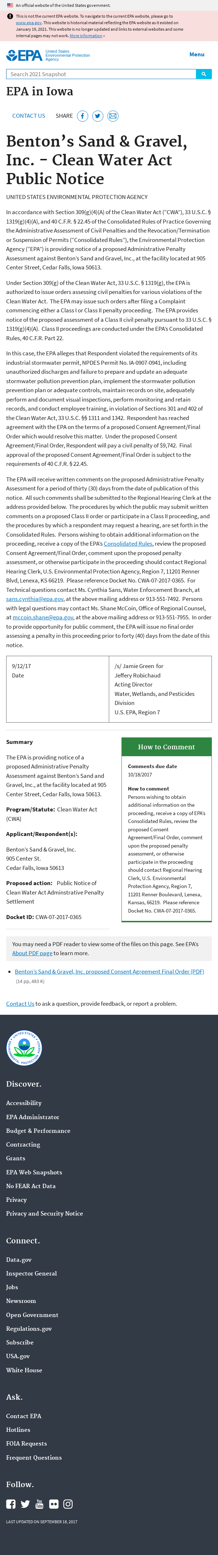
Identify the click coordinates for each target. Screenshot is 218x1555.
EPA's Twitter (25, 1504)
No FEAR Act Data (31, 1186)
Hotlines (18, 1430)
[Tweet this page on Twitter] (97, 116)
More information (86, 35)
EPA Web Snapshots (34, 1173)
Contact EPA (23, 1416)
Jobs (12, 1288)
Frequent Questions (34, 1458)
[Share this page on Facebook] (82, 116)
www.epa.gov (29, 22)
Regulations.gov (29, 1329)
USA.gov (18, 1356)
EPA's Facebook (11, 1504)
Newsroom (21, 1301)
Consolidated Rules (128, 543)
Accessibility (24, 1103)
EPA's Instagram (68, 1504)
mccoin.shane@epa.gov (43, 617)
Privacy (16, 1200)
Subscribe (20, 1343)
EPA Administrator (32, 1117)
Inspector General (31, 1274)
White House (24, 1371)
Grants (15, 1159)
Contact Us (28, 116)
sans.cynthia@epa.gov (34, 599)
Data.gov (18, 1260)
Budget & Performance (38, 1131)
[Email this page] (113, 116)
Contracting (23, 1145)
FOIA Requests (26, 1444)
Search (204, 74)
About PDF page (32, 953)
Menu (197, 54)
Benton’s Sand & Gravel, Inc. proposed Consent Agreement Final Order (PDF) (109, 971)
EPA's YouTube (39, 1504)
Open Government (32, 1315)
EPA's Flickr (54, 1504)
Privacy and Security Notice (44, 1214)
